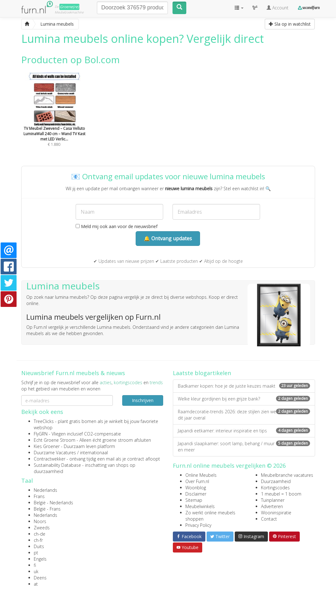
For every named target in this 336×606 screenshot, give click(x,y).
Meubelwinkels (200, 506)
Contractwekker (49, 459)
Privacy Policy (198, 525)
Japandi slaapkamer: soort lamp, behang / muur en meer (244, 446)
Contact (269, 519)
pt (36, 553)
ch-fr (38, 540)
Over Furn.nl (197, 481)
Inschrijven (142, 400)
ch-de (39, 534)
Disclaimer (195, 494)
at (36, 584)
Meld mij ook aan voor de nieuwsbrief (117, 226)
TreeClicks (44, 421)
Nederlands (45, 490)
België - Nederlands (53, 503)
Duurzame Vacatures (55, 453)
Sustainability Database (57, 465)
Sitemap (193, 500)
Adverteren (272, 506)
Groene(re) (69, 6)
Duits (39, 546)
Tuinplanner (272, 500)
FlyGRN (41, 434)
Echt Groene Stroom (54, 440)
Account (277, 8)
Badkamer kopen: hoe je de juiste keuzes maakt (244, 386)
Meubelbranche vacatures (287, 475)
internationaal (94, 453)
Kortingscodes (275, 488)
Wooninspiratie (276, 513)
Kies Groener (47, 446)
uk (36, 571)
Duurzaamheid (276, 481)
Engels (40, 559)
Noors (40, 521)
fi (35, 565)
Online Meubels (201, 475)
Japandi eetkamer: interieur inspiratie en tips (244, 431)
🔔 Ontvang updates (168, 238)
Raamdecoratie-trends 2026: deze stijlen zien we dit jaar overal (244, 415)
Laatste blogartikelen (202, 373)
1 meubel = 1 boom (281, 494)
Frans (39, 496)
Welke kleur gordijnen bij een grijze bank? (244, 399)
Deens (40, 578)
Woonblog (195, 488)
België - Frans (47, 509)
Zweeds (42, 528)
